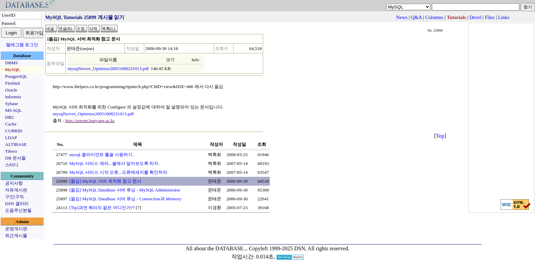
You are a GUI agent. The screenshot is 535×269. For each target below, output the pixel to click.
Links (503, 17)
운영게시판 (16, 228)
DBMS (11, 62)
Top (440, 136)
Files (490, 17)
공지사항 (14, 183)
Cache (10, 124)
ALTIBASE (16, 144)
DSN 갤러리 (17, 203)
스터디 (11, 164)
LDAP (11, 137)
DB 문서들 (15, 158)
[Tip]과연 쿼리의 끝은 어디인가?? (102, 207)
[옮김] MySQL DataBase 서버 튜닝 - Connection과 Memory (125, 198)
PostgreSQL (16, 76)
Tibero (11, 151)
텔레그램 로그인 (22, 44)
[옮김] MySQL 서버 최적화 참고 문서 (105, 181)
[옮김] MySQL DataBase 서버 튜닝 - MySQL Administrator (124, 189)
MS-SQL (13, 110)
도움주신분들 (18, 210)
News (401, 17)
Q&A (416, 17)
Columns (434, 17)
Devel (475, 17)
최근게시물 (16, 235)
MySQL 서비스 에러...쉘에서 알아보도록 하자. (114, 163)
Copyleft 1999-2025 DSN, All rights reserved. (299, 248)
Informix (13, 96)
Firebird (12, 83)
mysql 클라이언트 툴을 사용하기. (101, 154)
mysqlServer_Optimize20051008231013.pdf (108, 68)
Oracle (11, 90)
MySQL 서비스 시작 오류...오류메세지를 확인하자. (118, 172)
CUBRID (13, 130)
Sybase (11, 103)
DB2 (9, 117)
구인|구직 (14, 196)
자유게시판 (16, 189)
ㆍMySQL (10, 69)
